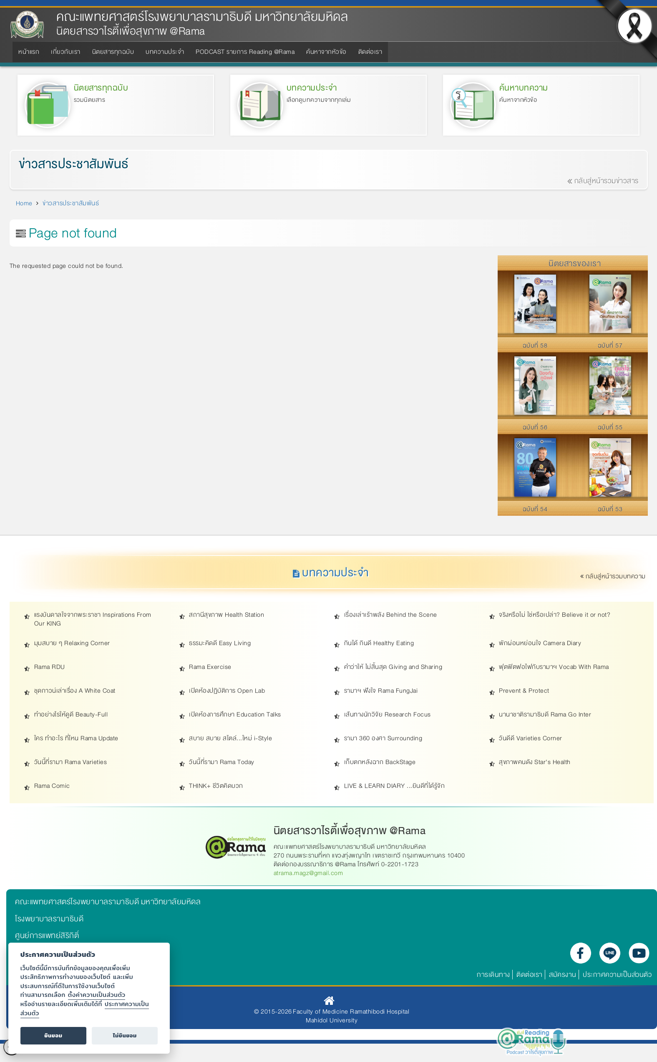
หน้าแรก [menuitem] (28, 51)
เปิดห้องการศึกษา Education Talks (235, 715)
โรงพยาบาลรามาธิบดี (49, 919)
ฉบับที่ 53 (610, 509)
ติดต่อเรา (529, 975)
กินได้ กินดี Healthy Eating (379, 643)
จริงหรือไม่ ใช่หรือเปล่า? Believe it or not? (554, 615)
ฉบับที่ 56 (535, 427)
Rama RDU (49, 667)
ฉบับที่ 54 (535, 509)
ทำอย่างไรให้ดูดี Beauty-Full (71, 715)
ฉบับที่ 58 (535, 345)
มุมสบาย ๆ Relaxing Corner (72, 643)
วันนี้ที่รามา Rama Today (221, 762)
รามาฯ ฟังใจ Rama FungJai (381, 691)
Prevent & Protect (524, 691)
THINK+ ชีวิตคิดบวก (216, 786)
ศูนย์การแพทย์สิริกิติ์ (47, 935)
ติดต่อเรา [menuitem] (370, 51)
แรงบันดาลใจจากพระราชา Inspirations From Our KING (92, 619)
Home (24, 203)
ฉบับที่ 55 (610, 427)
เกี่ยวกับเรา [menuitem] (66, 51)
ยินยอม (53, 1035)
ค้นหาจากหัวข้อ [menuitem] (326, 51)
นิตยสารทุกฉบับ (101, 88)
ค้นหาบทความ (523, 88)
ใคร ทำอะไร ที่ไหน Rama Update (76, 738)
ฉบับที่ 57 (610, 345)
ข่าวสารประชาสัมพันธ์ (74, 164)
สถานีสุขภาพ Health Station (226, 615)
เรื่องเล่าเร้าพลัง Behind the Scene (390, 615)
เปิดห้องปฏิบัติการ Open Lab (227, 691)
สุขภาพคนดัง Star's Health (535, 762)
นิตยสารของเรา (575, 263)
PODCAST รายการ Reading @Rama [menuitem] (245, 51)
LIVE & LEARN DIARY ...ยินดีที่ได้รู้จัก (394, 786)
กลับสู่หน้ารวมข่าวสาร (603, 181)
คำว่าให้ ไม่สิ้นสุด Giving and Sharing (393, 667)
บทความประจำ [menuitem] (165, 51)
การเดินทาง (493, 975)
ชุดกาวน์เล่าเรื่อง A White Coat (75, 691)
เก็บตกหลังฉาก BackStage (380, 762)
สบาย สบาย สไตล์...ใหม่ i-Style (230, 738)
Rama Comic (52, 786)
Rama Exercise (210, 667)
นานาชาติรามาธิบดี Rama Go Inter (545, 715)
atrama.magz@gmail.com (308, 873)
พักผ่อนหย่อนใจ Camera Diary (540, 643)
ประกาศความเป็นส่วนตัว (617, 975)
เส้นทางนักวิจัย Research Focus (387, 715)
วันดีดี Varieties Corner (530, 738)
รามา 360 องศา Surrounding (383, 738)
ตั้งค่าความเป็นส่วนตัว (97, 994)
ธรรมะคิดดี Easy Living (220, 643)
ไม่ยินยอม (125, 1035)
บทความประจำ (312, 88)
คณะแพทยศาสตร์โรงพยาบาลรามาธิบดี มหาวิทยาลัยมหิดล (202, 17)
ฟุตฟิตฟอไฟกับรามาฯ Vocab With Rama (554, 667)
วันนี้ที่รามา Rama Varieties (70, 762)
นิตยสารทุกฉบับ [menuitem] (113, 51)
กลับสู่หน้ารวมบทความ (613, 576)
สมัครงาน (562, 975)
